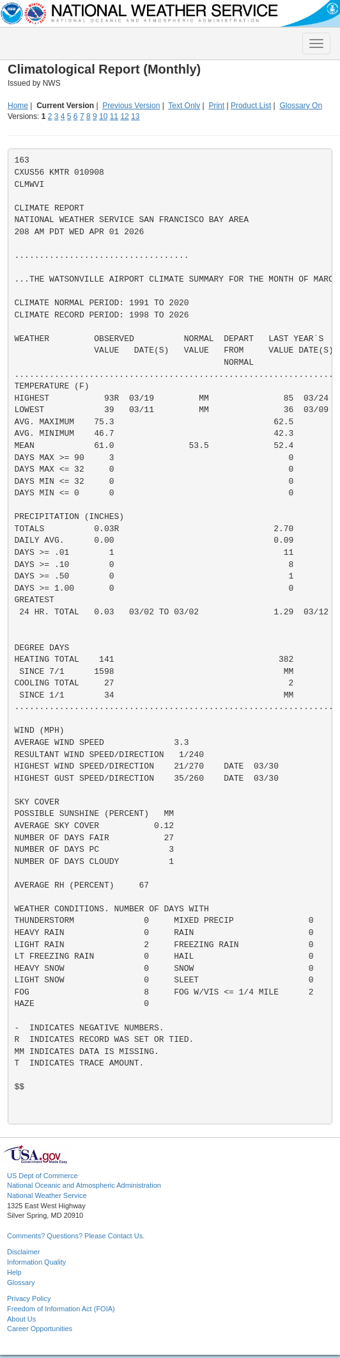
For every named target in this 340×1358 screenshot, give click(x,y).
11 (114, 116)
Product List (251, 105)
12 (124, 116)
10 (103, 116)
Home (18, 105)
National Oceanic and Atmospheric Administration (84, 1185)
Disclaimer (23, 1252)
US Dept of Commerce (42, 1175)
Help (14, 1272)
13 (135, 116)
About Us (21, 1319)
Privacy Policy (28, 1298)
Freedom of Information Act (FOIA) (61, 1309)
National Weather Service (47, 1195)
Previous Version (131, 105)
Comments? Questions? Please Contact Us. (75, 1236)
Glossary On (300, 105)
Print (216, 105)
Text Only (184, 105)
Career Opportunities (39, 1328)
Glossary (21, 1282)
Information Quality (36, 1262)
